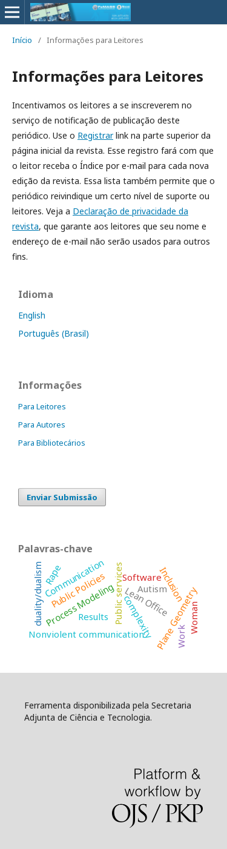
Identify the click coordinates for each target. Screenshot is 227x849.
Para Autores (41, 424)
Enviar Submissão (62, 497)
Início (22, 40)
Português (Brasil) (53, 333)
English (31, 315)
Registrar (95, 135)
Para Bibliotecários (51, 442)
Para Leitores (42, 406)
